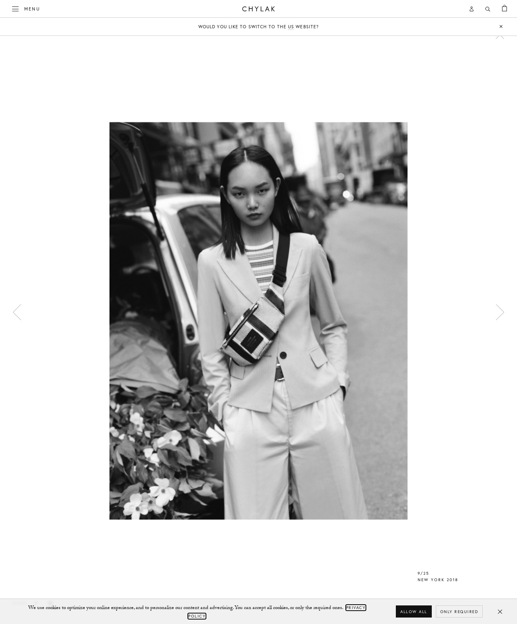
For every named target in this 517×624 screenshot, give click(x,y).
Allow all (413, 611)
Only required (459, 611)
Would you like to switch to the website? (258, 27)
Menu (26, 8)
